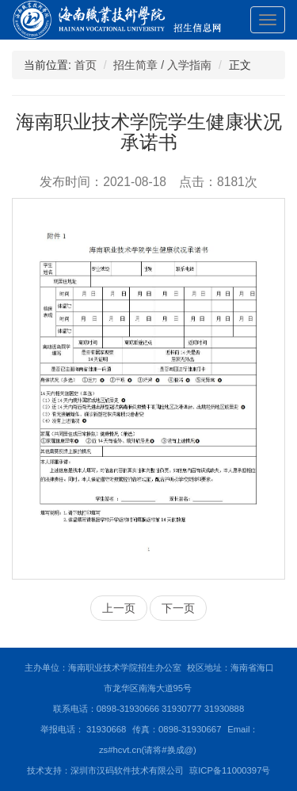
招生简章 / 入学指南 (162, 65)
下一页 (178, 608)
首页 (85, 65)
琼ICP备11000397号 (229, 770)
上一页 (118, 608)
